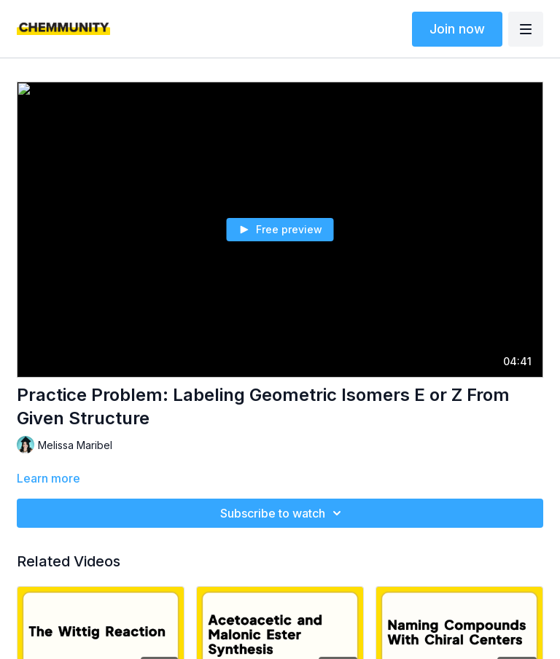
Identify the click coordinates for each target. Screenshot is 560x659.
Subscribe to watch (283, 513)
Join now (457, 28)
